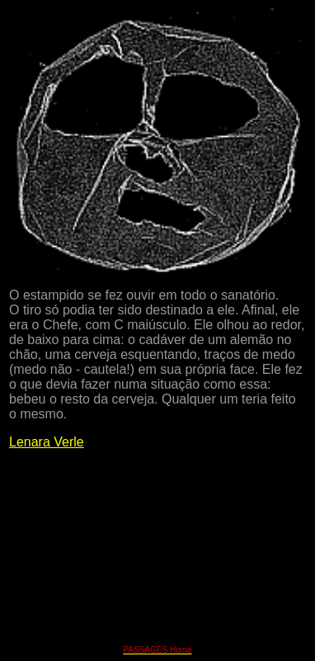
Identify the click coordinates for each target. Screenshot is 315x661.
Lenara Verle (46, 442)
